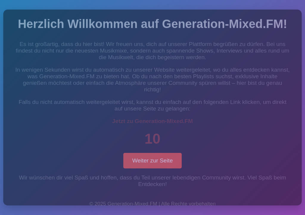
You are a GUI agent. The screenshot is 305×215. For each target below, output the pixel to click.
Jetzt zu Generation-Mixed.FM (152, 121)
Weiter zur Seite (152, 160)
